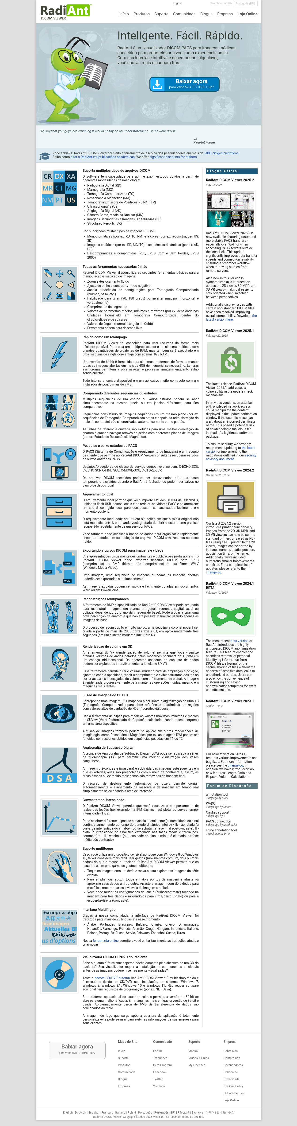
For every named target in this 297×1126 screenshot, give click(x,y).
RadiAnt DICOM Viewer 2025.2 (230, 180)
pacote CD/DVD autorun (112, 978)
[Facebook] (189, 5)
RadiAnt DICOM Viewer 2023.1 (230, 701)
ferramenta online (106, 941)
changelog (213, 572)
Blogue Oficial (223, 171)
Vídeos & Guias (198, 1058)
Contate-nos (232, 1058)
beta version (239, 641)
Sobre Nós (231, 1051)
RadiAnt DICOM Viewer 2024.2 (230, 470)
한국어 (209, 1112)
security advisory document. (231, 457)
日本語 (221, 1112)
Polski (132, 1112)
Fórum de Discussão (229, 786)
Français (107, 1112)
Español (93, 1112)
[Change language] (246, 3)
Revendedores (233, 1065)
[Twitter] (196, 5)
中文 (231, 1112)
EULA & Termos (234, 1093)
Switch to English (221, 3)
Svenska (197, 1112)
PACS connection (218, 821)
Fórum (157, 1051)
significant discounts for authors (173, 157)
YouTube (159, 1086)
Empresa (225, 14)
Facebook (159, 1072)
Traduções (160, 1058)
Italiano (120, 1112)
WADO (210, 803)
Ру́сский (183, 1112)
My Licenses (196, 1065)
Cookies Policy (234, 1086)
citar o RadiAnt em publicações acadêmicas (103, 157)
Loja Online (248, 14)
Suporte (161, 14)
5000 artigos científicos (221, 153)
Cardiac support (217, 812)
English (68, 1112)
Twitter (158, 1079)
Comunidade (184, 14)
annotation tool (217, 794)
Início (124, 14)
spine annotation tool (221, 830)
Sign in (178, 3)
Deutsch (80, 1112)
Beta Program (162, 1065)
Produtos (141, 14)
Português (145, 1112)
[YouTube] (203, 5)
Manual (193, 1051)
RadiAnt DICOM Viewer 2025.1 (230, 331)
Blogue (206, 14)
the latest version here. (231, 317)
